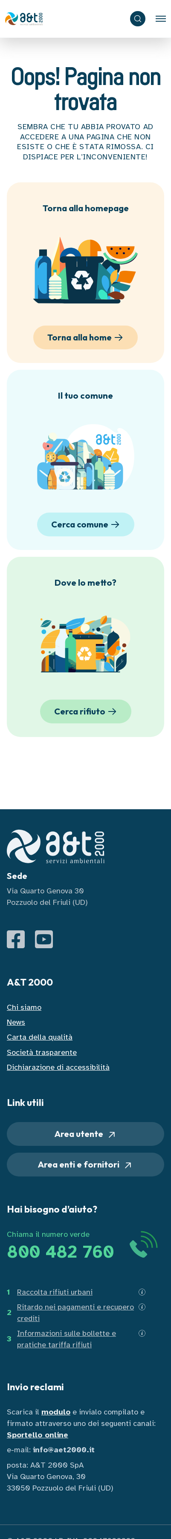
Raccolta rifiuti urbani (55, 1292)
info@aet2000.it (64, 1449)
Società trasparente (42, 1052)
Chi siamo (24, 1007)
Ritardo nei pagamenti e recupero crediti (75, 1312)
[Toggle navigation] (161, 19)
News (16, 1022)
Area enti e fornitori (85, 1165)
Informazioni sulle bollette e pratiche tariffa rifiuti (66, 1339)
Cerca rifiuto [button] (86, 711)
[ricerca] (137, 18)
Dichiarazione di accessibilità (58, 1067)
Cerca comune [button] (86, 524)
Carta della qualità (39, 1037)
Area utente (86, 1134)
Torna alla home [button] (86, 337)
